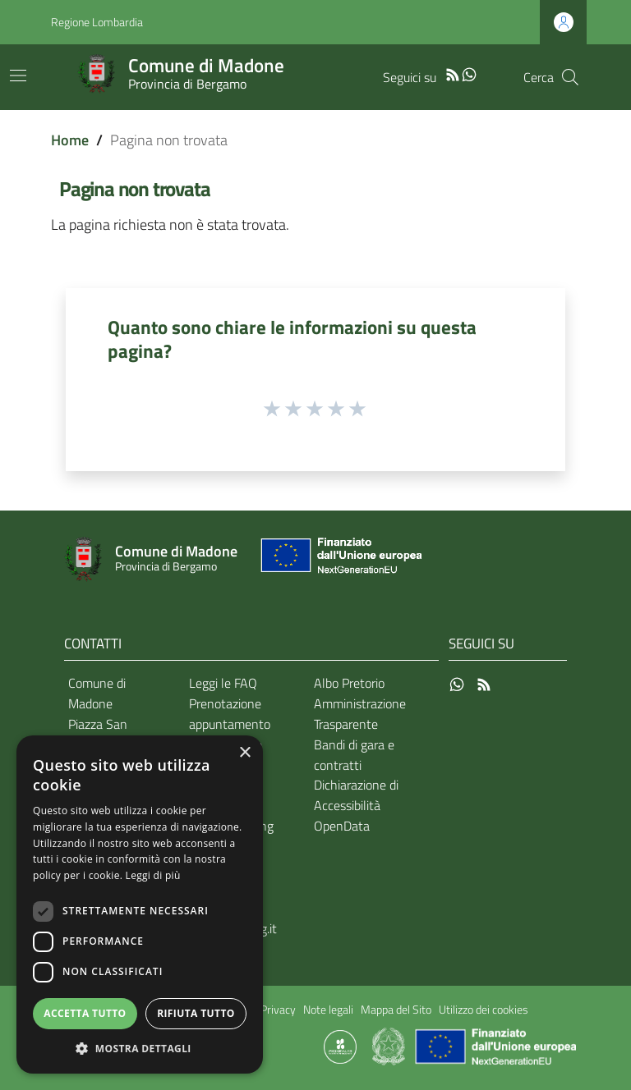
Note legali (328, 1009)
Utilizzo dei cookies (483, 1009)
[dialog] (139, 904)
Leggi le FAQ (223, 683)
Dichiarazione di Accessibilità (356, 795)
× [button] (244, 753)
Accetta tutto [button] (85, 1013)
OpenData (342, 826)
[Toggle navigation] (18, 75)
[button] (139, 1048)
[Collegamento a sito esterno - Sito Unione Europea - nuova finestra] (339, 559)
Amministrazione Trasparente (360, 714)
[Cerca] (570, 77)
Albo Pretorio (349, 683)
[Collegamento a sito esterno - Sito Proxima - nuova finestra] (340, 1045)
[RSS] (452, 73)
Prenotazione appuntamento (229, 714)
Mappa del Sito (396, 1009)
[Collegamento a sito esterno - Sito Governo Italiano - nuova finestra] (390, 1045)
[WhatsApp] (469, 73)
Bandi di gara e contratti (354, 755)
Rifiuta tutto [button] (196, 1013)
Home (70, 140)
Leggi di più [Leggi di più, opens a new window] (153, 875)
